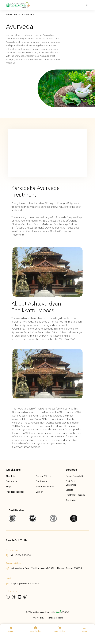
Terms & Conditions (55, 617)
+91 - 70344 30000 (18, 555)
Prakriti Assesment (45, 487)
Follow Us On (11, 591)
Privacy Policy (38, 617)
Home (9, 15)
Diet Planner (42, 481)
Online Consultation (75, 476)
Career (39, 492)
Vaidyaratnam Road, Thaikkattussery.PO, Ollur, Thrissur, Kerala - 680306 (44, 568)
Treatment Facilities (75, 495)
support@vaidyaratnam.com (22, 583)
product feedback (15, 492)
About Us (18, 15)
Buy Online (70, 500)
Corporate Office (13, 563)
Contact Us (11, 481)
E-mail (8, 578)
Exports (69, 490)
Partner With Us (43, 476)
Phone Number (12, 550)
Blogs (9, 487)
